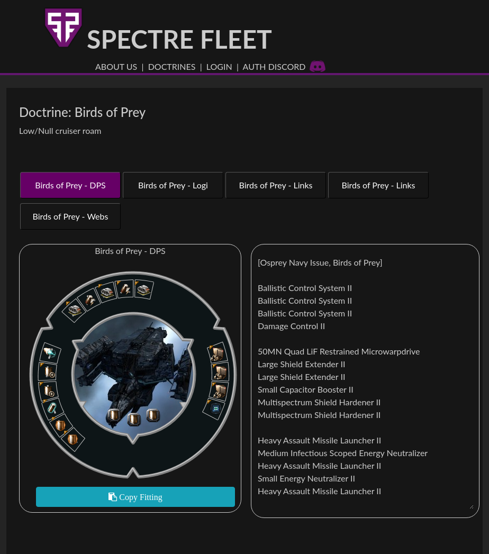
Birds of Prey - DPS (70, 185)
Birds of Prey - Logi (173, 185)
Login (219, 66)
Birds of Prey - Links (275, 185)
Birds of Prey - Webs (70, 216)
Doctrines (172, 66)
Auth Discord (284, 66)
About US (116, 66)
